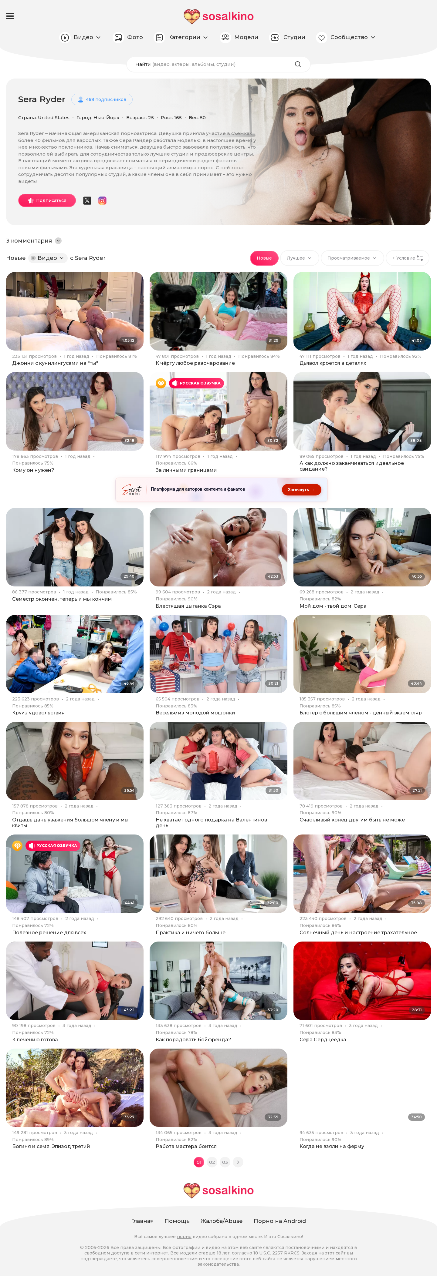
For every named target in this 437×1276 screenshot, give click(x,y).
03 (225, 1163)
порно (184, 1236)
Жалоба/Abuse (222, 1221)
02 (212, 1163)
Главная (142, 1221)
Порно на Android (280, 1221)
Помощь (177, 1221)
